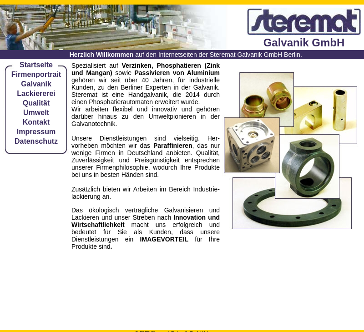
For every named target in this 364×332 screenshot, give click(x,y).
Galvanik (36, 84)
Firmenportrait (36, 74)
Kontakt (36, 122)
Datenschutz (36, 141)
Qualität (36, 103)
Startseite (36, 65)
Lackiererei (36, 93)
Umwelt (36, 112)
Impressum (36, 132)
